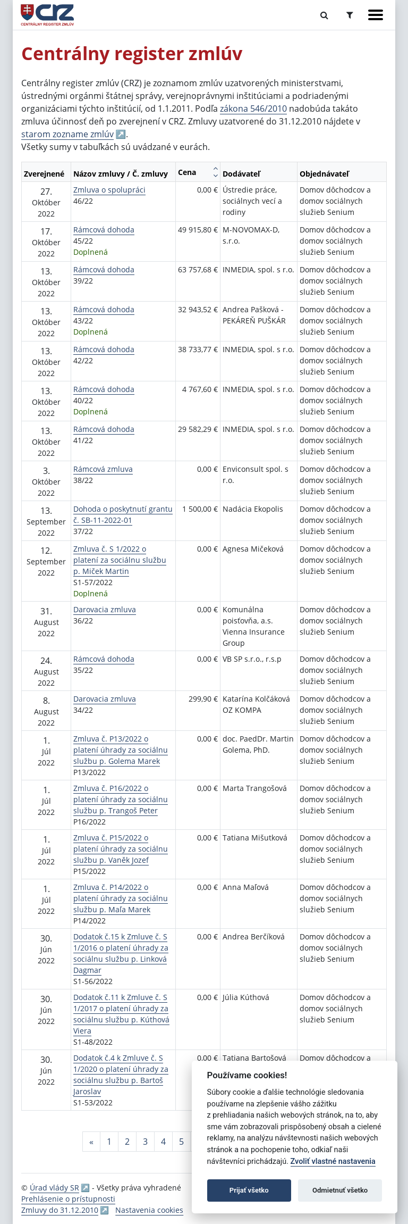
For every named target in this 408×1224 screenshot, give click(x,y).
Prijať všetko (249, 1190)
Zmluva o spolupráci (109, 190)
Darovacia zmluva (104, 609)
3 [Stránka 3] (145, 1141)
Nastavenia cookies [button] (149, 1210)
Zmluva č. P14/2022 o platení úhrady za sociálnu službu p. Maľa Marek (120, 898)
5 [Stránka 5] (181, 1141)
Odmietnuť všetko (340, 1190)
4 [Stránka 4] (163, 1141)
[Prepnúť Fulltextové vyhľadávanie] (324, 15)
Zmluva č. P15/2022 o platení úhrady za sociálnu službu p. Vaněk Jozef (120, 848)
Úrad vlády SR (54, 1188)
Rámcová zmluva (103, 469)
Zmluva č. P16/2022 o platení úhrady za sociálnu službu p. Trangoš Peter (120, 799)
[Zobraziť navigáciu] (375, 15)
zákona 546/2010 (253, 108)
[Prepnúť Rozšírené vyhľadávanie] (349, 15)
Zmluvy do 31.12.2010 (59, 1210)
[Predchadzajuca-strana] (91, 1141)
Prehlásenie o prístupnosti (68, 1199)
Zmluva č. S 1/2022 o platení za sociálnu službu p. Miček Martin (119, 560)
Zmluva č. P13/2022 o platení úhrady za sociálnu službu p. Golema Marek (120, 750)
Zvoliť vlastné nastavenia (333, 1161)
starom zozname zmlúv (67, 134)
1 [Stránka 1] (109, 1141)
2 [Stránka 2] (127, 1141)
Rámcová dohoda (103, 229)
